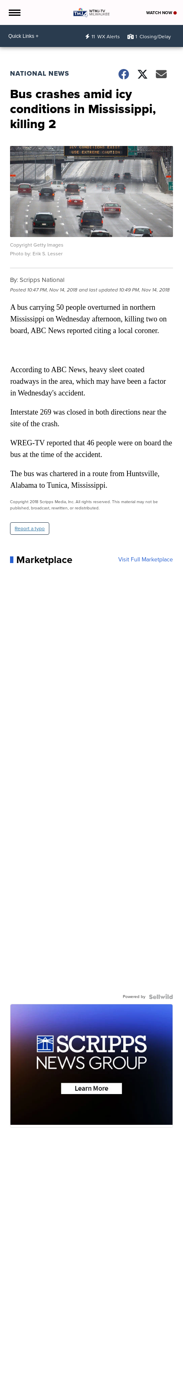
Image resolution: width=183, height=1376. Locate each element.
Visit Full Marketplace (145, 560)
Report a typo (30, 528)
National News (39, 73)
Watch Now (161, 13)
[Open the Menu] (14, 12)
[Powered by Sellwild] (161, 997)
